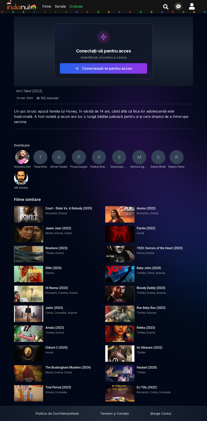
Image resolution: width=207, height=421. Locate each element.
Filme (46, 6)
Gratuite (76, 6)
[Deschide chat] (178, 6)
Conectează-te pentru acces (103, 68)
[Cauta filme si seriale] (165, 6)
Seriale (60, 6)
